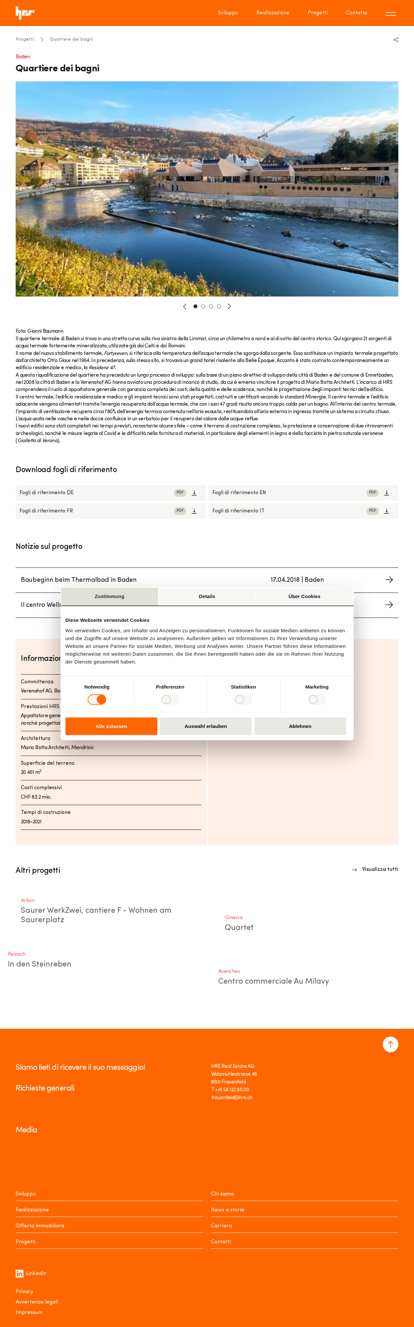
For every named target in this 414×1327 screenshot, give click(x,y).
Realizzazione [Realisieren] (32, 1210)
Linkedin (31, 1274)
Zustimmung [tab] (109, 596)
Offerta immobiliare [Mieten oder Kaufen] (40, 1226)
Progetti (25, 39)
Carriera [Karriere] (221, 1226)
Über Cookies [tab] (305, 596)
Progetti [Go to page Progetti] (318, 13)
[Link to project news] (207, 580)
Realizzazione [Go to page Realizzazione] (273, 13)
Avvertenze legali (37, 1302)
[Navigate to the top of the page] (390, 1044)
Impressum (29, 1312)
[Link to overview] (375, 869)
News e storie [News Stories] (227, 1210)
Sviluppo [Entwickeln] (26, 1194)
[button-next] (229, 306)
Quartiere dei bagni (71, 39)
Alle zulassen (111, 726)
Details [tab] (207, 596)
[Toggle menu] (391, 13)
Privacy (24, 1291)
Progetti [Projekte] (26, 1242)
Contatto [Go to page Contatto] (356, 13)
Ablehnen (300, 726)
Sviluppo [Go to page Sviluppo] (228, 13)
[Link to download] (111, 493)
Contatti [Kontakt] (221, 1242)
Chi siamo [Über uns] (222, 1194)
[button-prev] (185, 306)
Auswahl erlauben (206, 726)
